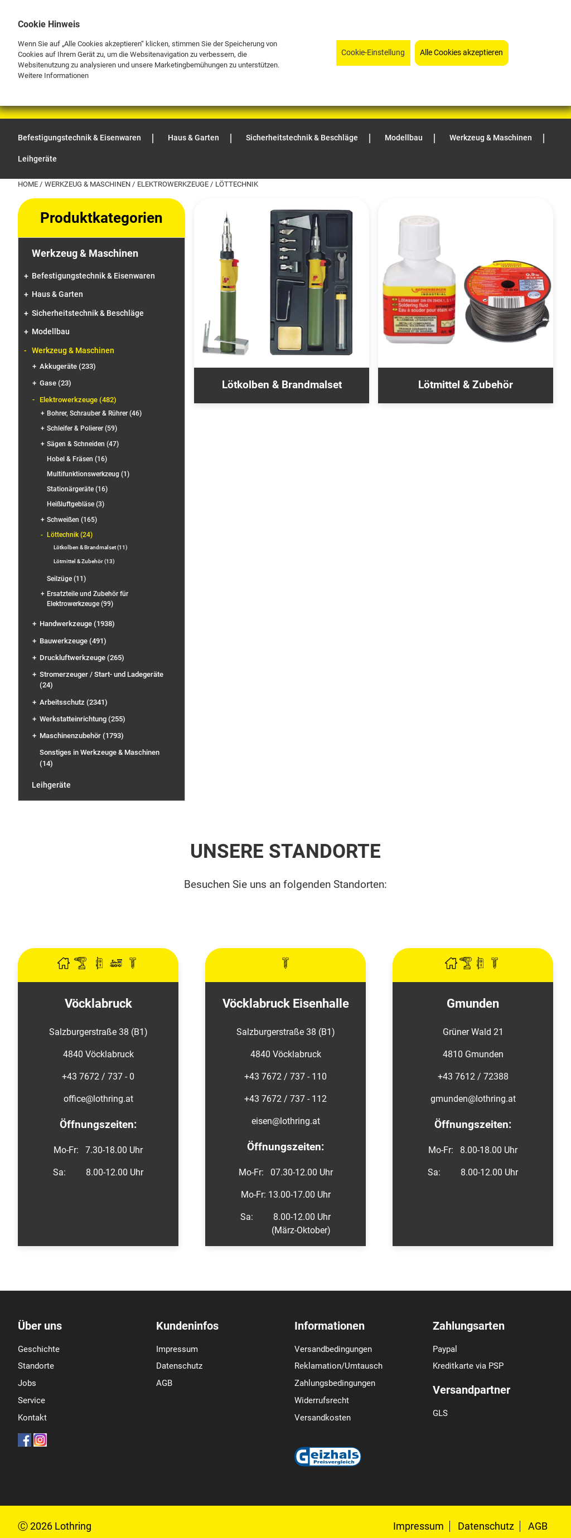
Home (29, 184)
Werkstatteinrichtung (82, 719)
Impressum (177, 1349)
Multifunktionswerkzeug (88, 474)
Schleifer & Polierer (82, 428)
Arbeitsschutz (74, 702)
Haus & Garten (57, 294)
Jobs (27, 1383)
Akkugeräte (68, 366)
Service (31, 1400)
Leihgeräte (51, 785)
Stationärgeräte (77, 489)
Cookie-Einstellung (373, 52)
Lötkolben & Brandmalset (91, 547)
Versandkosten (322, 1418)
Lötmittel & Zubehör (84, 561)
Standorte (36, 1366)
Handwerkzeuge (77, 623)
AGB (164, 1383)
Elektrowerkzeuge (173, 184)
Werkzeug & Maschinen (88, 184)
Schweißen (72, 520)
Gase (55, 383)
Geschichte (39, 1349)
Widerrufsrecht (321, 1400)
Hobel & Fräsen (77, 459)
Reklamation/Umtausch (338, 1366)
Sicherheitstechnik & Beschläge (88, 313)
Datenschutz (179, 1366)
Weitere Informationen (53, 75)
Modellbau (51, 331)
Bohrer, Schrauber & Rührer (94, 413)
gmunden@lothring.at (473, 1098)
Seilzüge (66, 579)
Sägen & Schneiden (83, 444)
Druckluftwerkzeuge (82, 657)
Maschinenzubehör (82, 735)
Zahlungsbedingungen (334, 1383)
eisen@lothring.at (285, 1121)
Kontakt (32, 1418)
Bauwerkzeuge (73, 641)
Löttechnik (70, 535)
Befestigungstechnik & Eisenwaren (93, 276)
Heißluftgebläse (75, 504)
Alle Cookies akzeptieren (461, 52)
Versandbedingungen (333, 1349)
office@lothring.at (98, 1098)
